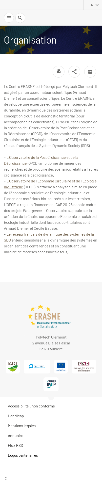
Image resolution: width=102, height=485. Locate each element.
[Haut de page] (51, 479)
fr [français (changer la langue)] (91, 5)
